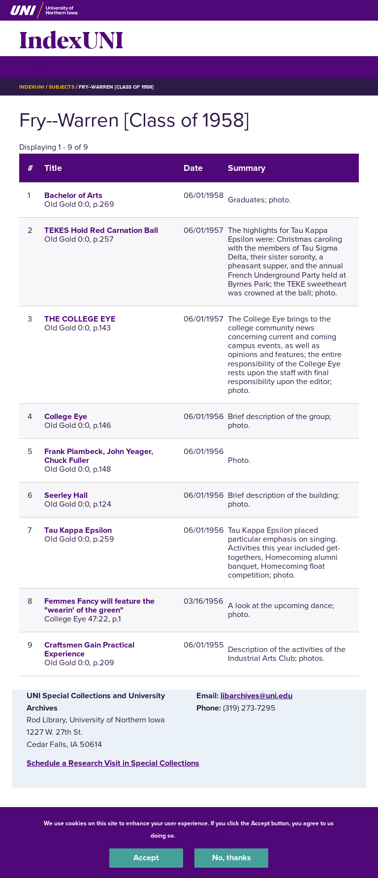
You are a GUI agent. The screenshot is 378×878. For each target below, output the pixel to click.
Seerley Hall (66, 495)
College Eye (65, 417)
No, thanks (231, 858)
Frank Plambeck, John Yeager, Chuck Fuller (98, 456)
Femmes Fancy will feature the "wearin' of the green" (99, 605)
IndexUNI (71, 38)
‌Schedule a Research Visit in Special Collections (113, 763)
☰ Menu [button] (36, 66)
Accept (146, 858)
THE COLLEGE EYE (80, 319)
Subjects (61, 87)
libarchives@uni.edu (256, 696)
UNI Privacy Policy (202, 835)
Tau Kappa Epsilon (78, 530)
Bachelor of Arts (73, 195)
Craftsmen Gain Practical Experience (89, 649)
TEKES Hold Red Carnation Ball (101, 230)
